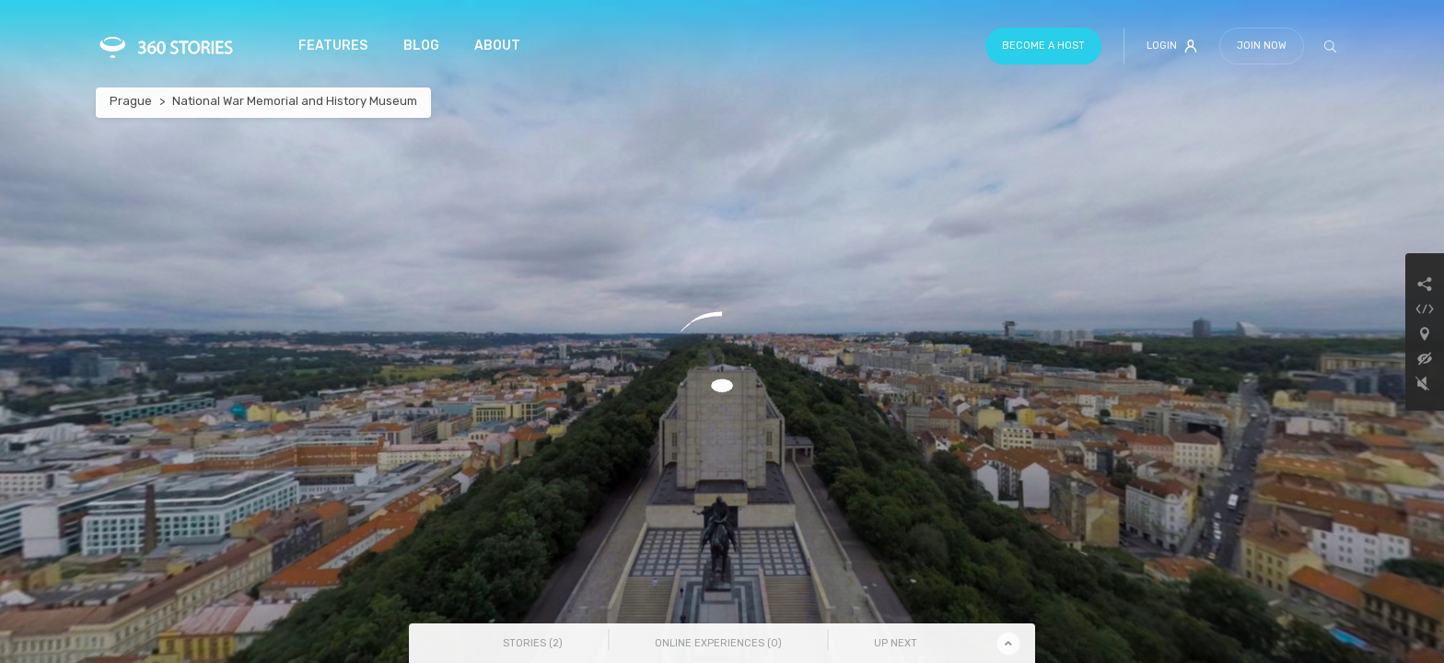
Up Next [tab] (895, 643)
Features (332, 45)
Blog (421, 45)
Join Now (1262, 46)
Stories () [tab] (533, 643)
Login (1172, 46)
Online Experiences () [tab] (718, 643)
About (497, 45)
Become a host (1043, 46)
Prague (131, 101)
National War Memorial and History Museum (294, 101)
